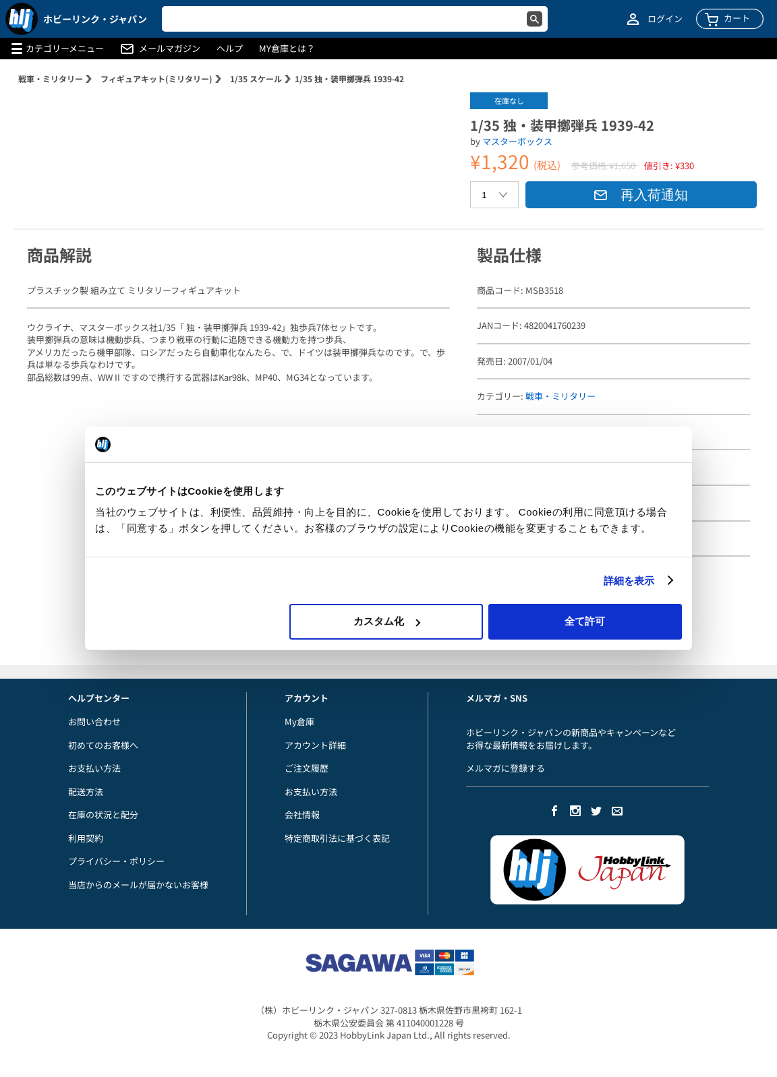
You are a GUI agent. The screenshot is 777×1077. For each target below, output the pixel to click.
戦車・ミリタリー (50, 78)
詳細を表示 (629, 580)
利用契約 (85, 838)
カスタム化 (386, 621)
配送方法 (85, 791)
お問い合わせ (94, 721)
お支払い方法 (94, 768)
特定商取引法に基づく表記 (337, 838)
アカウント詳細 (315, 745)
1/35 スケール (256, 78)
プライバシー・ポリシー (116, 861)
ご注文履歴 (306, 768)
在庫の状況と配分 (103, 814)
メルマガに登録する (505, 768)
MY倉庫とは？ (287, 48)
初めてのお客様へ (103, 745)
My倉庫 (299, 721)
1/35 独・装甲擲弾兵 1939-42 (349, 78)
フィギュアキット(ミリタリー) (156, 78)
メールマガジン (169, 48)
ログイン (665, 19)
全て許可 (585, 621)
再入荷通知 (641, 194)
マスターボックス (517, 141)
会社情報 (302, 814)
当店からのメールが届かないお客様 (138, 884)
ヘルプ (230, 48)
